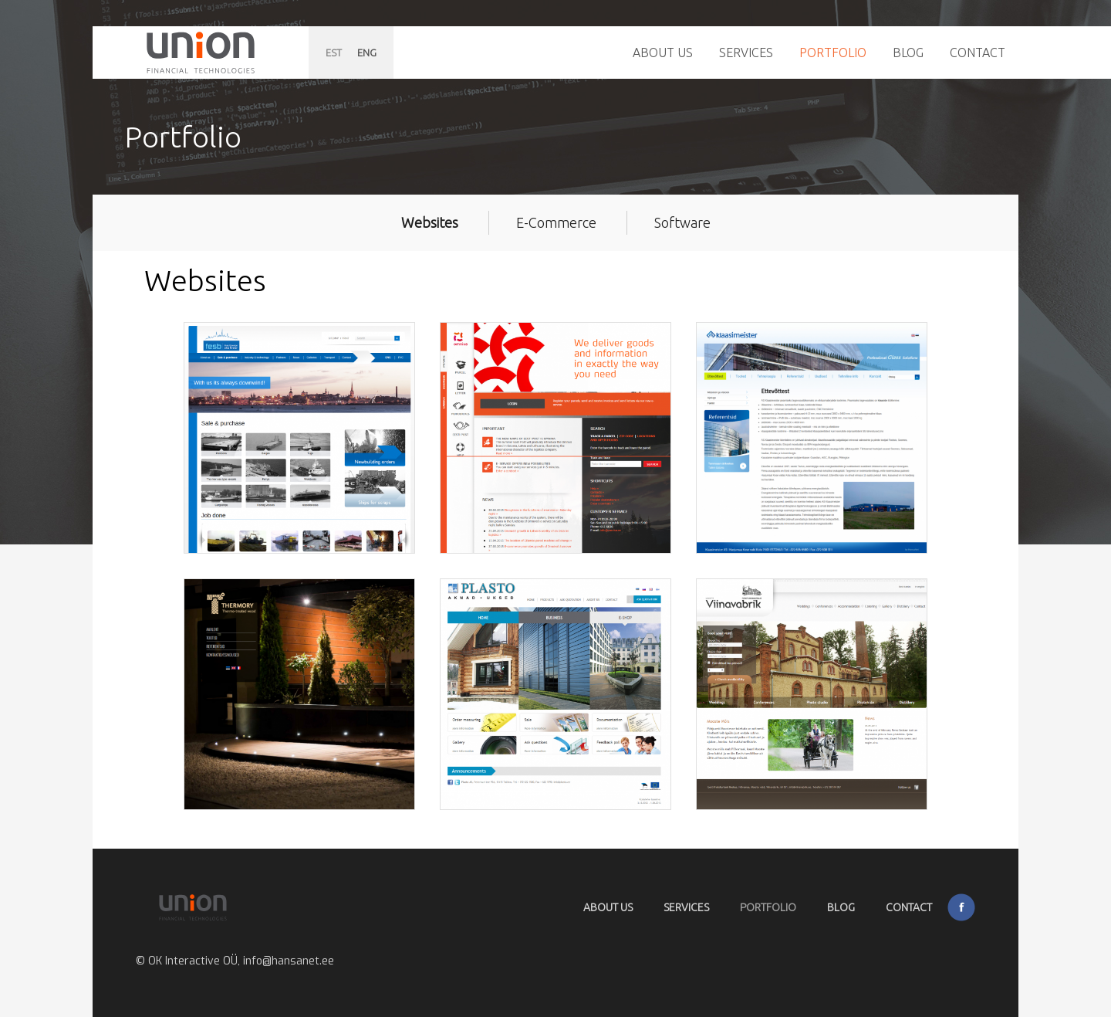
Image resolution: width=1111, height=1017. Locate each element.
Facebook (961, 907)
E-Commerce (556, 222)
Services (746, 52)
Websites (429, 222)
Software (682, 222)
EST (334, 52)
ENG (367, 52)
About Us (663, 52)
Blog (908, 52)
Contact (977, 52)
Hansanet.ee (201, 52)
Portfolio (832, 52)
